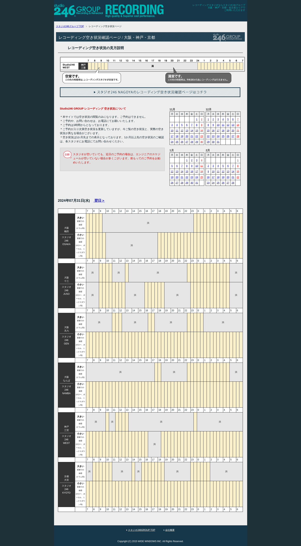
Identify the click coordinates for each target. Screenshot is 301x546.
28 (191, 142)
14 (191, 130)
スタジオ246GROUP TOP (141, 530)
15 (196, 130)
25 (177, 142)
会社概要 (170, 530)
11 (177, 130)
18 (177, 136)
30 (201, 142)
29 (196, 142)
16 (201, 130)
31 (218, 142)
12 (182, 130)
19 (182, 136)
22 (196, 136)
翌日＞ (99, 201)
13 (187, 130)
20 (187, 136)
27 (187, 142)
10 (172, 130)
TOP (70, 26)
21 (191, 136)
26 (182, 142)
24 (172, 142)
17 (172, 136)
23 (201, 136)
